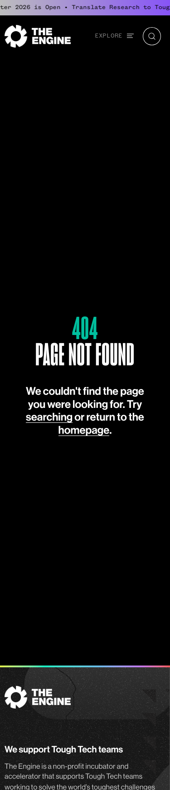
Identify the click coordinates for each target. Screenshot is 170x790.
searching (49, 417)
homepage (84, 430)
